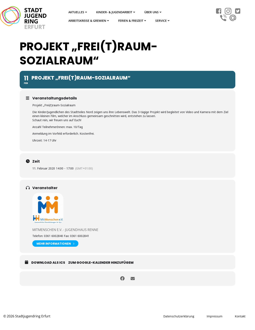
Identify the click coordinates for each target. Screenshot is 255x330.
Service (162, 21)
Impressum (214, 316)
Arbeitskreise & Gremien (89, 21)
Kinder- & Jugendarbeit (116, 12)
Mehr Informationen (55, 243)
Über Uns (153, 12)
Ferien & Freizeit (132, 21)
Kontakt (240, 316)
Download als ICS (48, 262)
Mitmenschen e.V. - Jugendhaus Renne (65, 229)
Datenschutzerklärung (178, 316)
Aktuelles (78, 12)
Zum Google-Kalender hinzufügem (101, 262)
